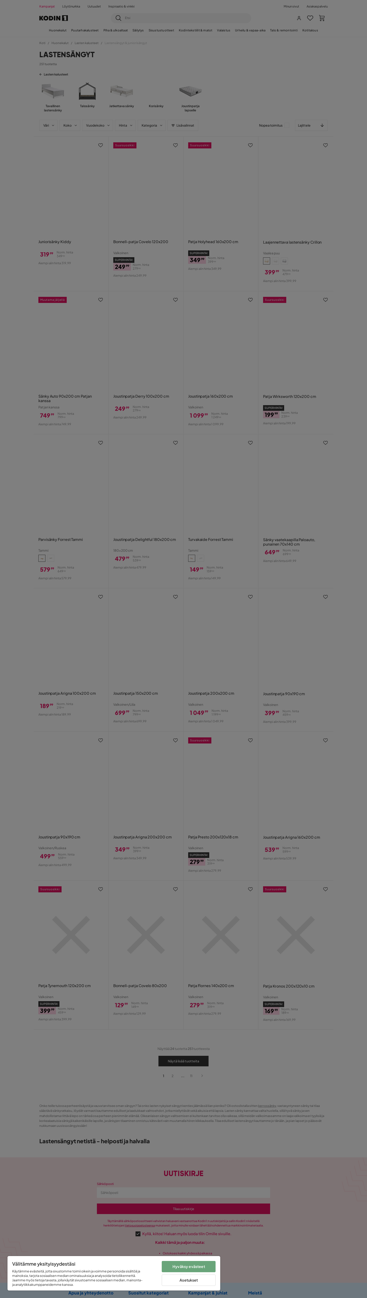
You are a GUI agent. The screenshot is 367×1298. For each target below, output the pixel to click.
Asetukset (189, 1280)
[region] (113, 1273)
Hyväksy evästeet (188, 1266)
